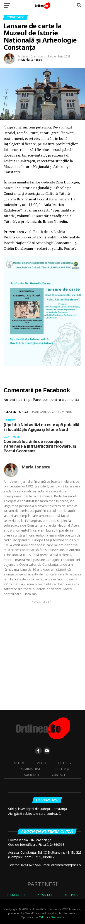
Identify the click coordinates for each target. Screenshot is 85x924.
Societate (32, 775)
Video (41, 763)
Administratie (32, 769)
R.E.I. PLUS (71, 895)
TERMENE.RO (16, 895)
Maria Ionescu (31, 60)
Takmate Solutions (51, 917)
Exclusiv (64, 763)
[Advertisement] (42, 648)
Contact (59, 775)
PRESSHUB (44, 895)
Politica (62, 769)
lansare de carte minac (53, 411)
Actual (19, 763)
